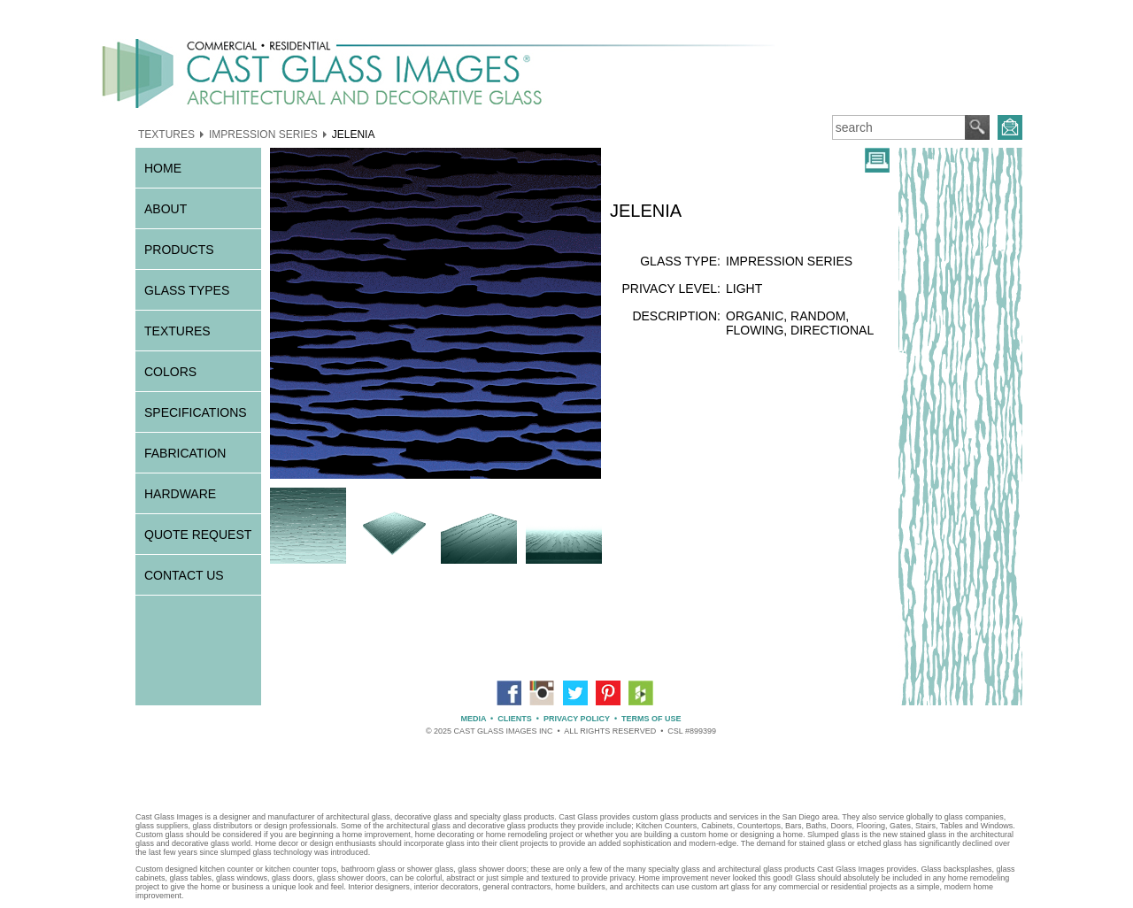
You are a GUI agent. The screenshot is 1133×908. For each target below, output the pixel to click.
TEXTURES (166, 133)
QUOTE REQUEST (197, 534)
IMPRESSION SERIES (263, 133)
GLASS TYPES (186, 290)
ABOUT (165, 209)
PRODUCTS (179, 249)
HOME (162, 168)
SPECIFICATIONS (195, 412)
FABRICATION (185, 453)
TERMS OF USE (651, 718)
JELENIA (353, 133)
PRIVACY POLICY (576, 718)
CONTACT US (184, 575)
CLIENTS (514, 718)
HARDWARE (180, 494)
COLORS (170, 372)
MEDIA (473, 718)
